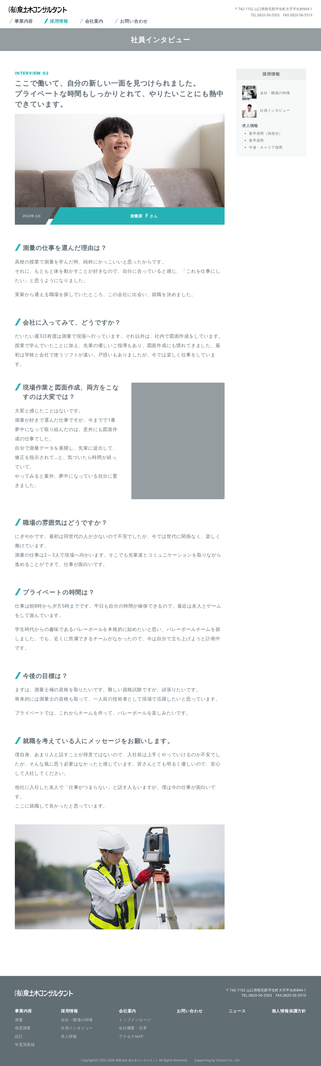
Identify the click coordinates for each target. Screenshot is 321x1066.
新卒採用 (256, 140)
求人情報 (250, 125)
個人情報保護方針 (289, 1011)
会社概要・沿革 (133, 1027)
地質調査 (23, 1027)
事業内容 (24, 21)
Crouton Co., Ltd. (228, 1060)
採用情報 (59, 21)
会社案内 (94, 21)
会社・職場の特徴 (77, 1019)
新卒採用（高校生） (266, 133)
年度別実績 (25, 1044)
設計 (19, 1036)
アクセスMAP (131, 1036)
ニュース (237, 1011)
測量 (19, 1019)
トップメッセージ (135, 1019)
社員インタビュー (77, 1027)
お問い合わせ (134, 21)
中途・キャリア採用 (266, 147)
